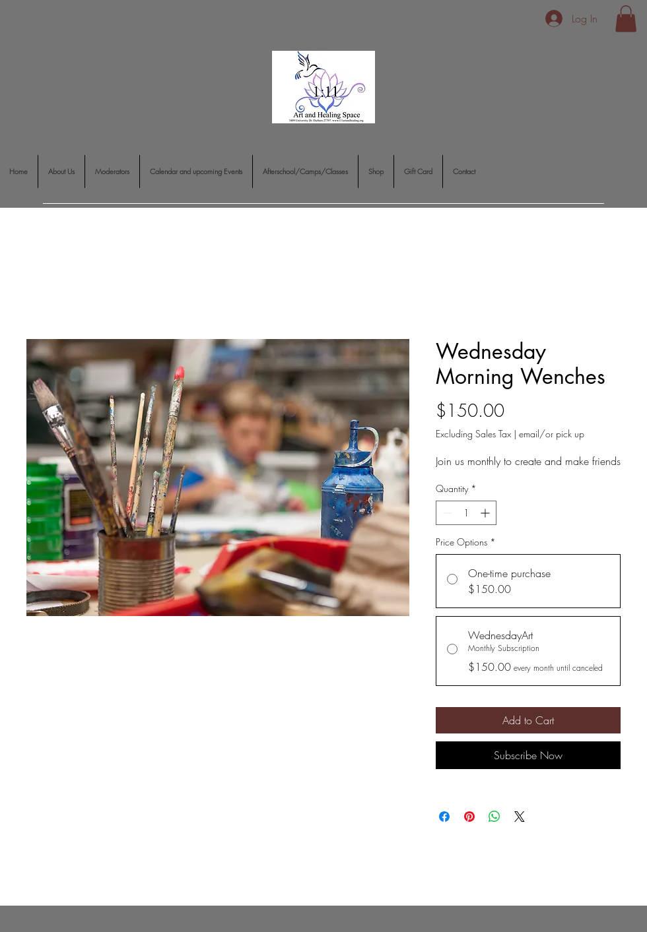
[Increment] (486, 512)
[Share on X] (520, 816)
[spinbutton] (466, 512)
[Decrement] (446, 512)
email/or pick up (551, 433)
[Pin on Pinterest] (469, 816)
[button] (626, 18)
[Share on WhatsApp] (494, 816)
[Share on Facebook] (444, 816)
